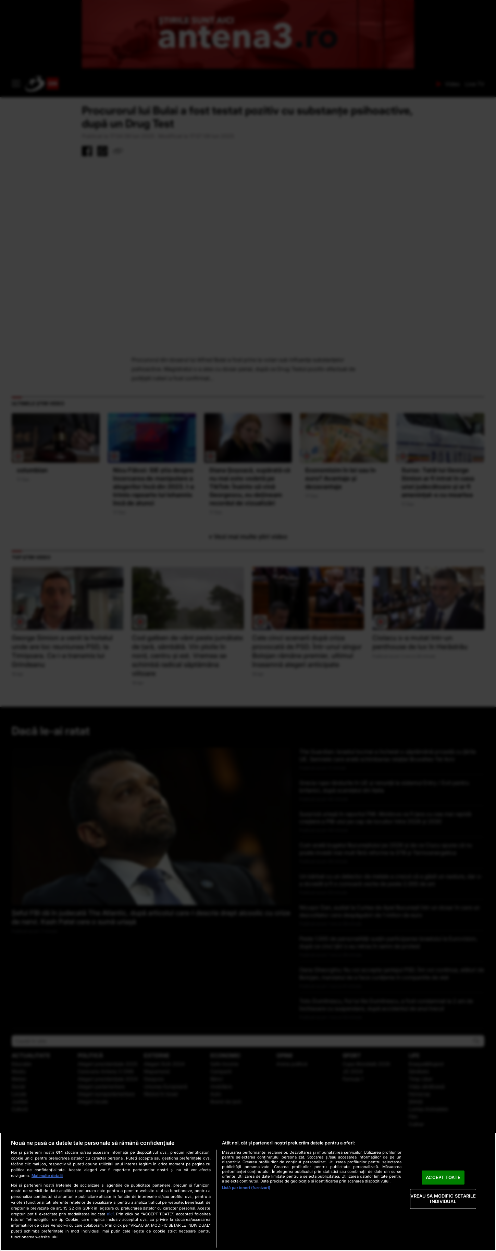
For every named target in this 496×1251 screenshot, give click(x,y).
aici (110, 1213)
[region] (248, 1191)
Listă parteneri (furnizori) (246, 1187)
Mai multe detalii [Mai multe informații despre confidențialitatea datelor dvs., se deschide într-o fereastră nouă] (47, 1175)
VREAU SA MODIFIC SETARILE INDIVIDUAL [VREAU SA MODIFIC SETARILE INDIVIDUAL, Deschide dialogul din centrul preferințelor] (442, 1198)
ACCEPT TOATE (443, 1177)
